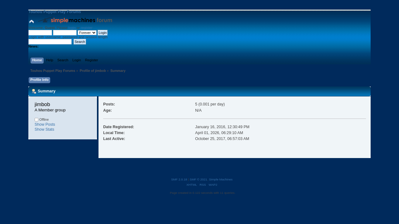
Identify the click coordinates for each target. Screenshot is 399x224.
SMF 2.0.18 (179, 179)
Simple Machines (221, 179)
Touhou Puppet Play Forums (54, 12)
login (72, 28)
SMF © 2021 (198, 179)
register (86, 28)
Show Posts (45, 124)
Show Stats (44, 129)
